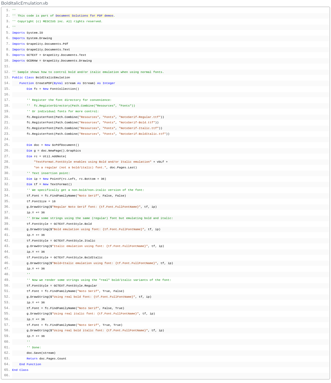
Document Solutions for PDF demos (85, 16)
